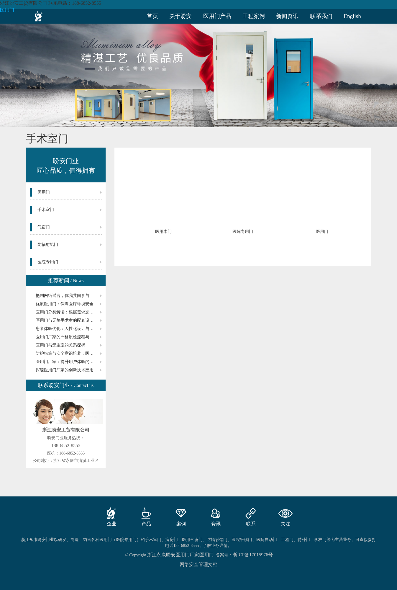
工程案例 (253, 16)
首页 (152, 16)
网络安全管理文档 (198, 564)
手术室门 (45, 209)
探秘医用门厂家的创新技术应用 (64, 370)
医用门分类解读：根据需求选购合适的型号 (69, 312)
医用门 (7, 9)
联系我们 (321, 16)
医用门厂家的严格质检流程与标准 (67, 337)
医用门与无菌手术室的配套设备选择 (69, 320)
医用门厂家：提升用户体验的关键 (67, 361)
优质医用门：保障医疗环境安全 (64, 304)
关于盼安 (180, 16)
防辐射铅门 (47, 244)
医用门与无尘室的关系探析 (60, 345)
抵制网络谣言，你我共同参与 (62, 295)
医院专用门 (47, 262)
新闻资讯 (287, 16)
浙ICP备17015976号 (252, 554)
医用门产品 (217, 16)
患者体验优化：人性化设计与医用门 (69, 328)
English (352, 16)
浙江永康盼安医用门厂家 (173, 554)
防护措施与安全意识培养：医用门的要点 (69, 353)
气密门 (43, 227)
